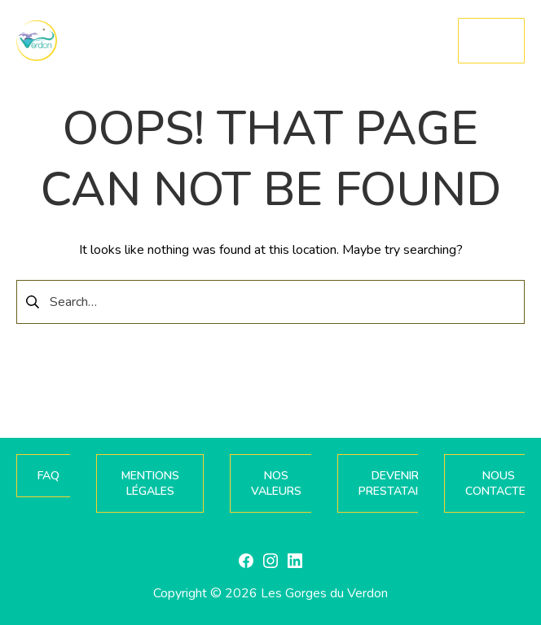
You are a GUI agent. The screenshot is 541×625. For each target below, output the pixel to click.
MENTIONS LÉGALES (150, 483)
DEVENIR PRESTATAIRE (395, 483)
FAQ (48, 475)
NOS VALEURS (276, 483)
